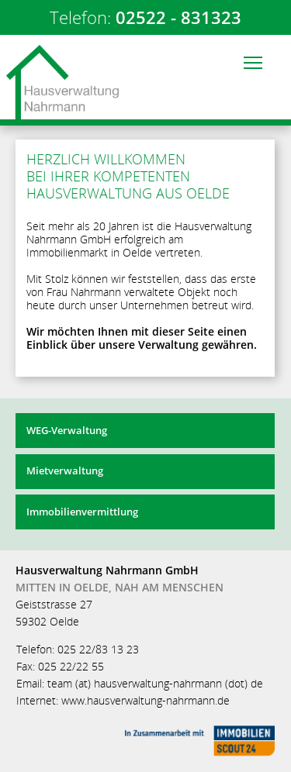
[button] (252, 62)
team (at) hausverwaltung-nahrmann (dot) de (155, 683)
